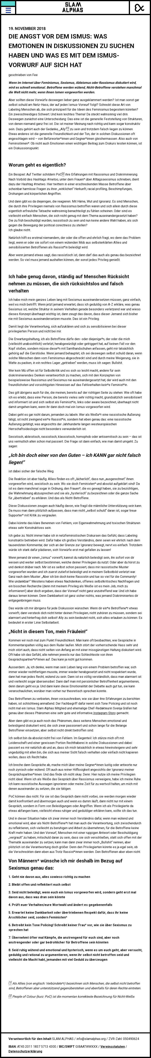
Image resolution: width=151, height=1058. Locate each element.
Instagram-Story (104, 713)
